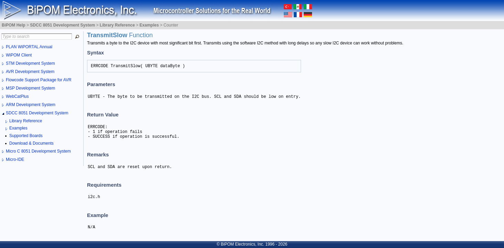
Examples (18, 128)
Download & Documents (31, 143)
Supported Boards (26, 135)
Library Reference (25, 120)
